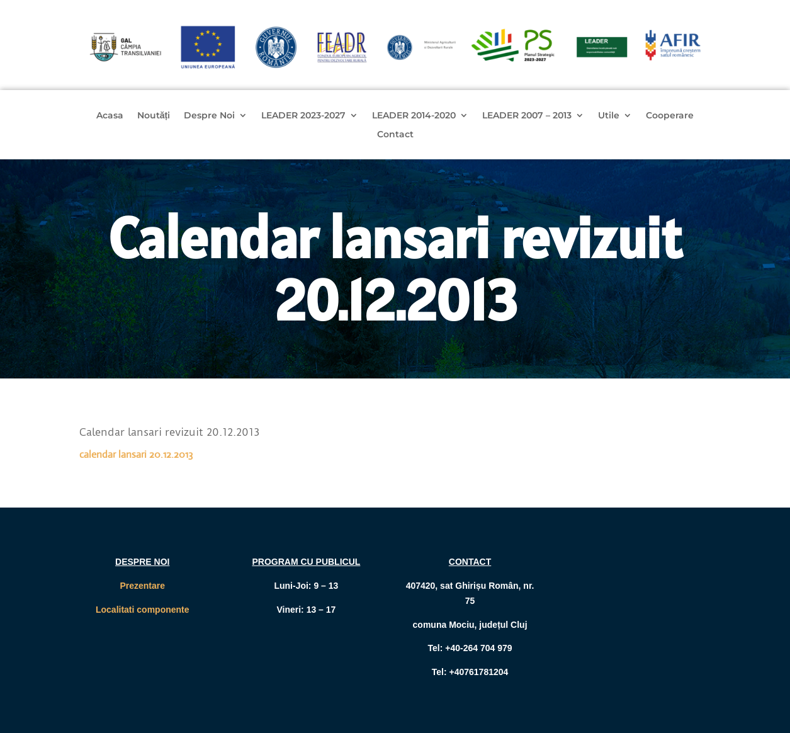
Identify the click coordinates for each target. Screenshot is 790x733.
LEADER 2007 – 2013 (527, 116)
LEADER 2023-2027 (303, 116)
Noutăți (153, 116)
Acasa (109, 116)
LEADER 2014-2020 (414, 116)
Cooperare (670, 116)
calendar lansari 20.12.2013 (136, 454)
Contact (395, 135)
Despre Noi (209, 116)
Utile (608, 116)
